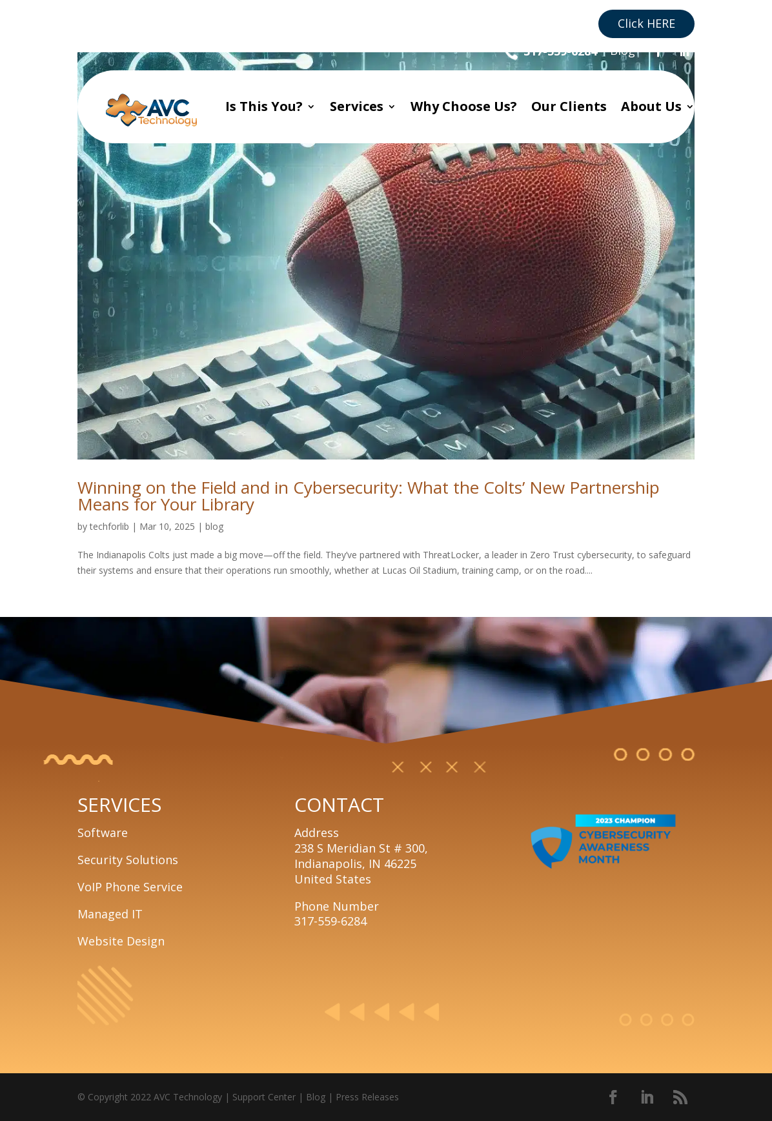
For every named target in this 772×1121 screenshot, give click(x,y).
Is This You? (264, 106)
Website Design (121, 941)
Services (356, 106)
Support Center (264, 1097)
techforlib (109, 526)
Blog (622, 50)
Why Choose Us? (464, 106)
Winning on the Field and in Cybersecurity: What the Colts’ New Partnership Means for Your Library (368, 496)
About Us (651, 106)
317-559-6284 (560, 51)
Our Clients (569, 106)
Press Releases (367, 1097)
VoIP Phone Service (130, 886)
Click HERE (646, 23)
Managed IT (110, 914)
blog (214, 526)
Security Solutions (127, 859)
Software (102, 832)
